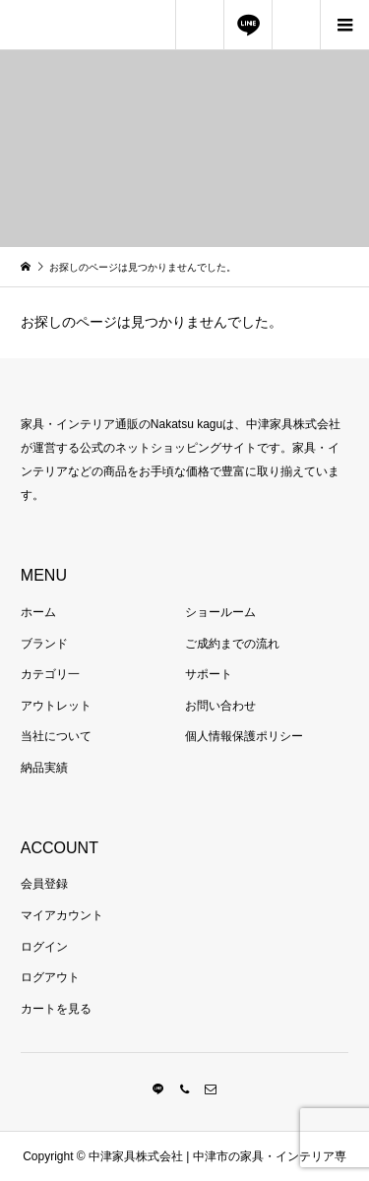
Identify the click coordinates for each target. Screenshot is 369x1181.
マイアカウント (62, 915)
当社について (56, 736)
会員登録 (44, 884)
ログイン (44, 947)
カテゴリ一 (50, 674)
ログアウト (50, 977)
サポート (208, 674)
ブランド (44, 644)
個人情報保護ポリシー (244, 736)
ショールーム (220, 612)
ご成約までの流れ (232, 644)
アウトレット (56, 706)
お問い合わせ (220, 706)
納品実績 (44, 768)
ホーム (38, 612)
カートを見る (56, 1009)
